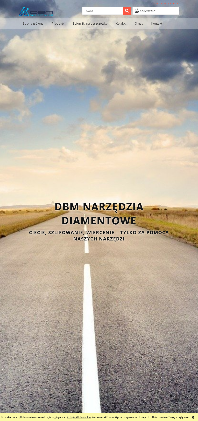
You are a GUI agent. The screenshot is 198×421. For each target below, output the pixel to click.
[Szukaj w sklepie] (103, 11)
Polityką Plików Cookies (79, 417)
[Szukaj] (127, 11)
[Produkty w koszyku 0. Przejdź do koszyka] (145, 10)
